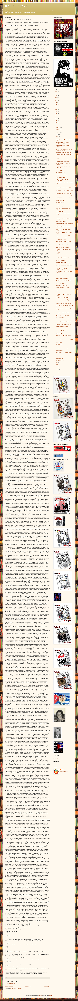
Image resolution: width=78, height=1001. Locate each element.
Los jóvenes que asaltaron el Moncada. (62, 237)
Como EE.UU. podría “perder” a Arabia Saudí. (64, 193)
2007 (56, 125)
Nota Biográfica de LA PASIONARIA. (62, 297)
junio (57, 362)
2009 (56, 122)
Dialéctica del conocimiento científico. (62, 282)
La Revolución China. (59, 358)
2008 (56, 124)
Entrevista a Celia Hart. (60, 344)
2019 (56, 104)
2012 (56, 116)
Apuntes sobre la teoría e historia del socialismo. (64, 223)
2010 (56, 120)
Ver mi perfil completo (64, 771)
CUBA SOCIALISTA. (60, 211)
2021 (56, 100)
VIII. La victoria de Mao (60, 360)
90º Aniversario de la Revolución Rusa (62, 283)
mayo (57, 364)
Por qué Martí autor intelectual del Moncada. (64, 241)
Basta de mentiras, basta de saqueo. (62, 206)
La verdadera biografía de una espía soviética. (64, 356)
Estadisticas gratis (55, 758)
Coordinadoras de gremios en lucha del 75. (63, 324)
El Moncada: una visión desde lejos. (62, 243)
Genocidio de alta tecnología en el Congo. (63, 348)
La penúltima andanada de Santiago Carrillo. (63, 299)
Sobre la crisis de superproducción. (62, 326)
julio (57, 136)
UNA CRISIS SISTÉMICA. (61, 174)
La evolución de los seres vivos (61, 285)
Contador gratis (55, 764)
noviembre (58, 129)
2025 (56, 93)
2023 (56, 97)
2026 (56, 91)
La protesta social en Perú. (60, 172)
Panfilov (62, 769)
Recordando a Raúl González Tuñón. (62, 175)
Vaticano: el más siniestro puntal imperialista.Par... (61, 290)
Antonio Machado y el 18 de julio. (62, 278)
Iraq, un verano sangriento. (60, 317)
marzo (57, 367)
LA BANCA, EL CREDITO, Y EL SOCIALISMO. (62, 180)
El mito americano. (59, 148)
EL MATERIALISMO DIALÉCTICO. (62, 262)
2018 (56, 106)
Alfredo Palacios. (59, 342)
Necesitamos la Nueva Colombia (61, 170)
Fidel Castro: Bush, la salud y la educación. (63, 280)
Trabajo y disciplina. (59, 333)
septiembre (58, 132)
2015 (56, 111)
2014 (56, 113)
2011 (56, 118)
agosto (57, 134)
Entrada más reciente (9, 986)
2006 (56, 371)
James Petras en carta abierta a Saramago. (63, 263)
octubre (57, 131)
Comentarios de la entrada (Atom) (16, 988)
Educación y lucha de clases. (61, 260)
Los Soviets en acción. (60, 310)
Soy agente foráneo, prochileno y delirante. (63, 303)
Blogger (50, 995)
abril (57, 366)
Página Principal (28, 986)
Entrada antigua (46, 986)
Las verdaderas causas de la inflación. (62, 338)
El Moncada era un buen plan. (61, 239)
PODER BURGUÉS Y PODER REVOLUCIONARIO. (61, 269)
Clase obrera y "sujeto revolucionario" (62, 161)
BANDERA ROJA (16, 5)
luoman (40, 995)
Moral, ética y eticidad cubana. (61, 221)
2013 (56, 115)
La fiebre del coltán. (59, 350)
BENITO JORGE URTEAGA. (61, 177)
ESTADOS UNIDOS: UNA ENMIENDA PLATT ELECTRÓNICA (63, 143)
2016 (56, 109)
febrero (57, 369)
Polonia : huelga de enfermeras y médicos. (63, 315)
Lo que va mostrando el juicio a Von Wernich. (64, 159)
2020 (56, 102)
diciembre (58, 127)
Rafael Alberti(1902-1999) (60, 200)
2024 (56, 95)
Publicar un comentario (11, 983)
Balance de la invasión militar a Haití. (62, 247)
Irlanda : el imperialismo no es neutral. (62, 287)
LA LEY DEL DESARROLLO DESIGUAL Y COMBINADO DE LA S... (64, 150)
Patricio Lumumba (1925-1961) (61, 355)
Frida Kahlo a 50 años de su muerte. (62, 276)
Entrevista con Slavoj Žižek (60, 202)
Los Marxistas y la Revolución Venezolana (63, 152)
